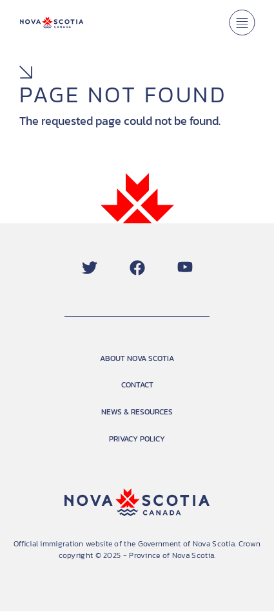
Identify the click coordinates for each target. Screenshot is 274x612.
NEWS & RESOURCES (137, 412)
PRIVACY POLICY (137, 439)
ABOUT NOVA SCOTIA (137, 358)
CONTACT (137, 385)
